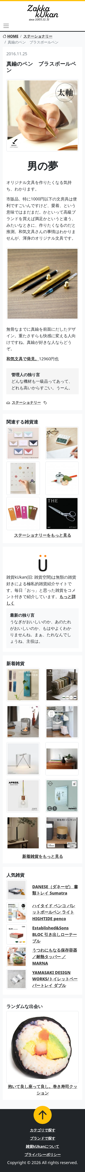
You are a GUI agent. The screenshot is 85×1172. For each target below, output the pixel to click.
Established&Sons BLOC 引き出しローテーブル (54, 934)
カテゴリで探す (42, 1130)
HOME (10, 36)
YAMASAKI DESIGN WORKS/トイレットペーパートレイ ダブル (55, 979)
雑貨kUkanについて (42, 1146)
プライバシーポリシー (42, 1154)
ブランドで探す (42, 1138)
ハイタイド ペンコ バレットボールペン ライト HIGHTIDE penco (53, 912)
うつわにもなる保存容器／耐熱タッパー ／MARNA (54, 956)
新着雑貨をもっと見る (42, 856)
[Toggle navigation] (6, 25)
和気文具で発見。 (22, 358)
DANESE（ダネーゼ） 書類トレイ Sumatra (55, 890)
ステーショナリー (37, 36)
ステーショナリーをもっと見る (42, 535)
